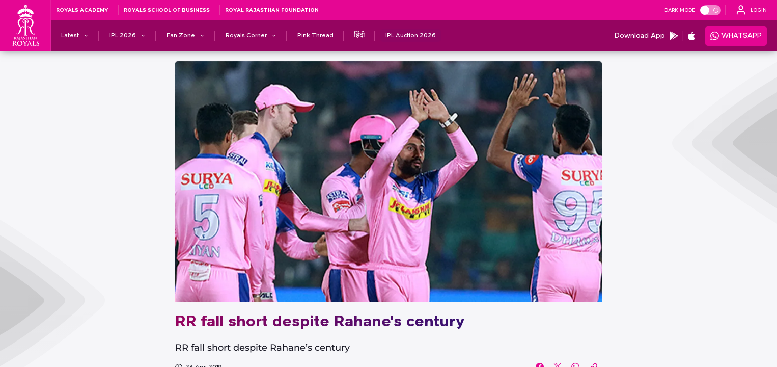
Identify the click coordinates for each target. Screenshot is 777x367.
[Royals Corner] (246, 35)
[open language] (751, 10)
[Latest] (70, 35)
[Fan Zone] (180, 35)
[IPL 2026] (122, 35)
